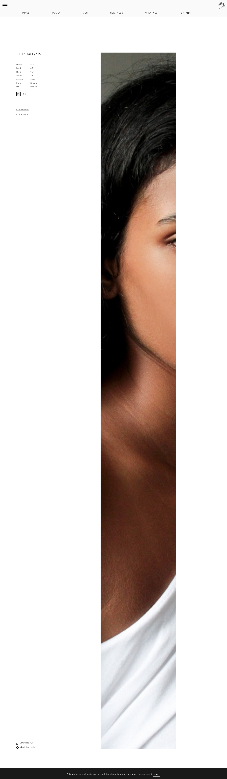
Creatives (151, 13)
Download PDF (25, 743)
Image (26, 13)
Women (56, 13)
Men (85, 13)
